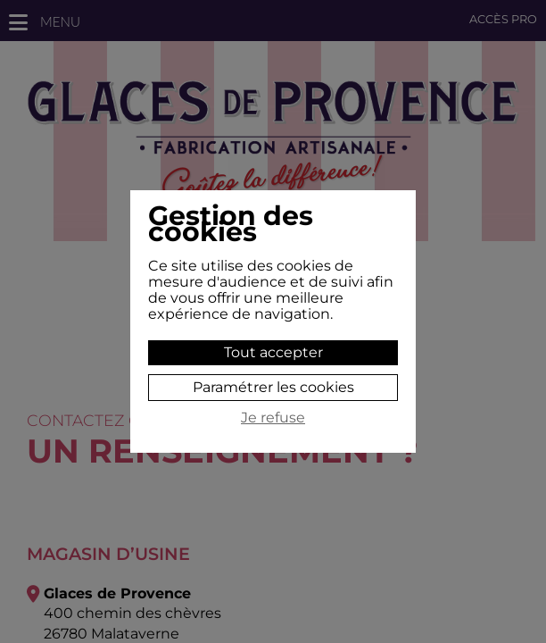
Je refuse (273, 418)
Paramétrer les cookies (273, 387)
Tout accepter (273, 352)
